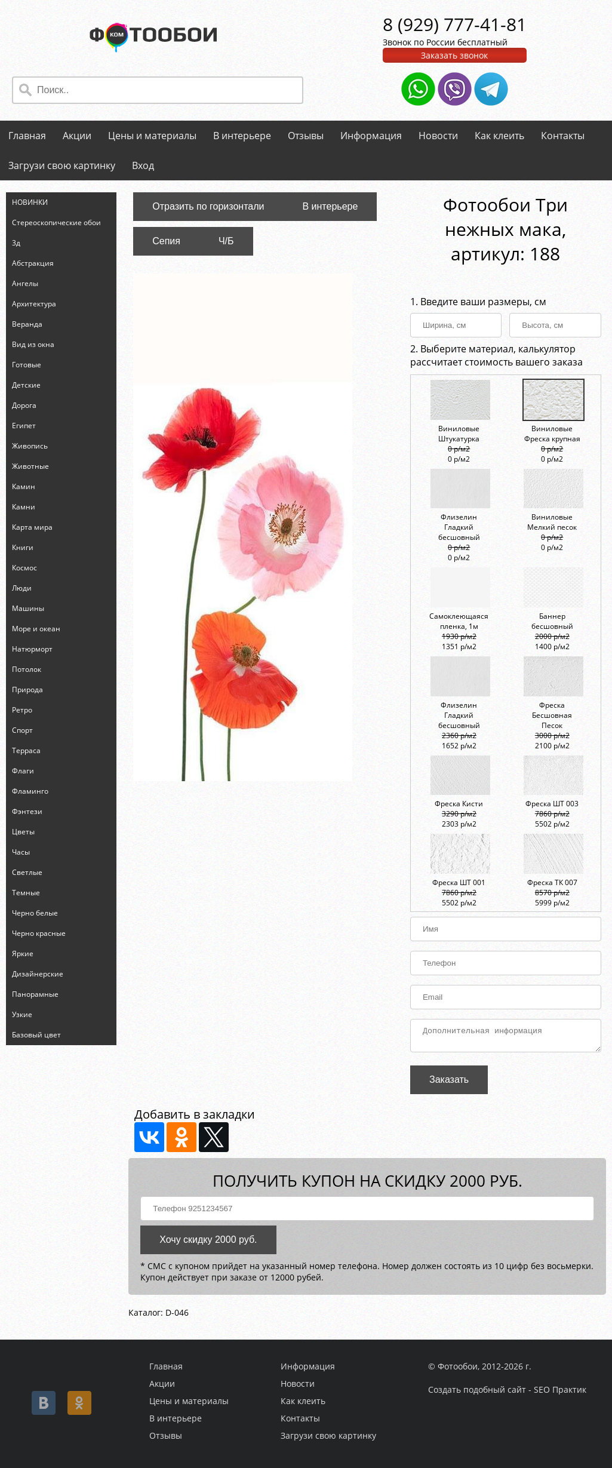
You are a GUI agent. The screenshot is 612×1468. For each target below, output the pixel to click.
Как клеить (499, 135)
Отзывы (306, 135)
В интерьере (242, 135)
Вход (143, 165)
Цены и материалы (152, 135)
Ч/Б (226, 241)
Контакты (563, 135)
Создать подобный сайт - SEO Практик (507, 1389)
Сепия (166, 241)
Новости (438, 135)
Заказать (449, 1083)
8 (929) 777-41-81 (455, 24)
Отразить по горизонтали (208, 206)
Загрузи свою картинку (61, 165)
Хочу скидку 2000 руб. (208, 1243)
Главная (27, 135)
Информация (371, 135)
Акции (77, 135)
